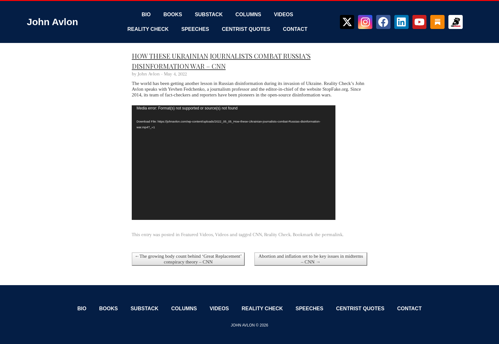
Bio (146, 14)
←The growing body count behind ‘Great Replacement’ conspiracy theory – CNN (188, 259)
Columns (248, 14)
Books (172, 14)
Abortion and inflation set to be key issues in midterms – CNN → (310, 259)
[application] (233, 162)
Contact (295, 29)
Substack (209, 14)
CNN (257, 234)
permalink (332, 234)
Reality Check (148, 29)
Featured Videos (197, 234)
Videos (283, 14)
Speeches (195, 29)
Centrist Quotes (246, 29)
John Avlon (52, 22)
